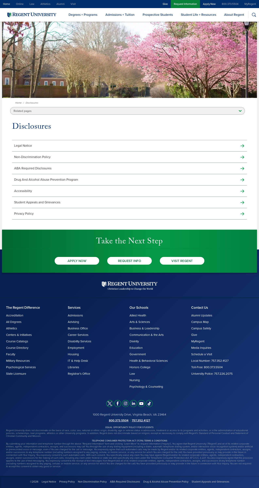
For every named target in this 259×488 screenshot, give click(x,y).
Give (165, 4)
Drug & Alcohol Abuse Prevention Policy (165, 481)
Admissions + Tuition (120, 15)
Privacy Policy (24, 214)
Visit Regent (182, 261)
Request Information (185, 4)
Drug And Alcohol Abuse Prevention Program (46, 180)
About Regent (234, 15)
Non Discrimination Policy (92, 481)
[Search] (253, 14)
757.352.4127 (141, 420)
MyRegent (250, 4)
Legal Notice (23, 146)
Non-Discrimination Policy (32, 157)
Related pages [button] (23, 111)
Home (6, 4)
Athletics (45, 4)
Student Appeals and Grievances (37, 202)
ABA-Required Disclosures (125, 481)
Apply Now (209, 4)
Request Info (129, 261)
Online (19, 4)
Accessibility (23, 191)
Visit (73, 4)
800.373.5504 (230, 4)
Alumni (60, 4)
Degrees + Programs (83, 15)
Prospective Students (158, 15)
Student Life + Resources (198, 15)
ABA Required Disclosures (32, 168)
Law (32, 4)
